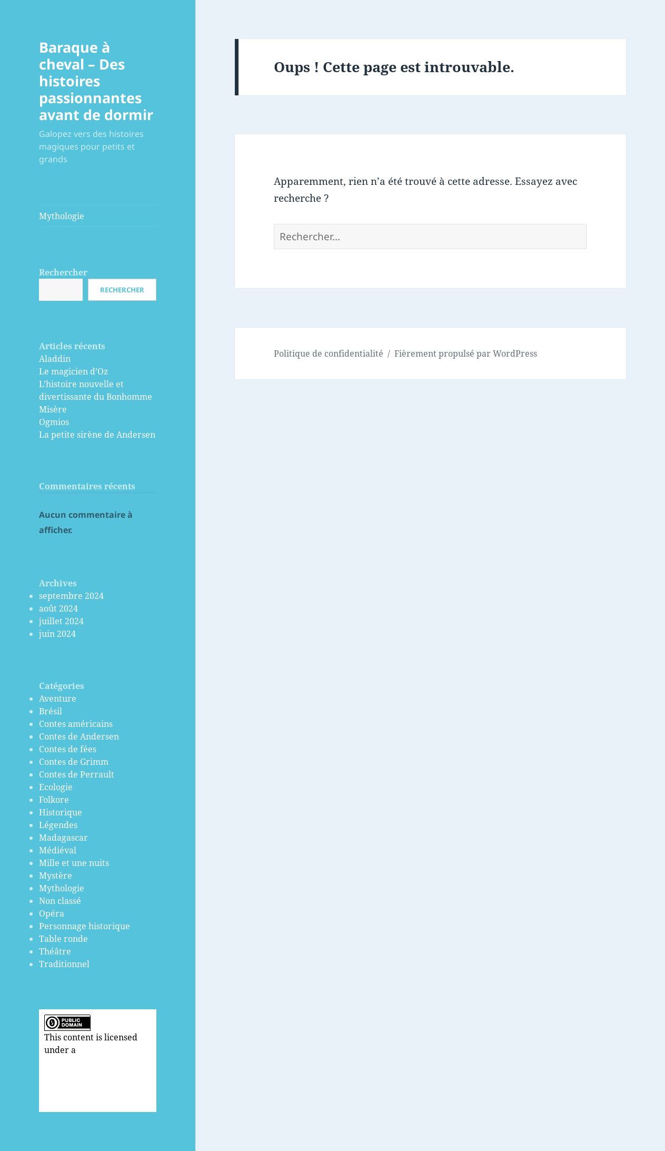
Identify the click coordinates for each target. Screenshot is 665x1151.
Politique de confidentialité (328, 353)
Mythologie (61, 216)
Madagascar (63, 837)
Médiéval (57, 850)
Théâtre (55, 951)
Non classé (60, 901)
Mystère (55, 875)
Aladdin (55, 359)
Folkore (54, 799)
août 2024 (58, 608)
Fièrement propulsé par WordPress (465, 353)
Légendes (58, 825)
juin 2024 (57, 634)
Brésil (50, 711)
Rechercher (63, 272)
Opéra (51, 913)
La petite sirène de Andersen (97, 434)
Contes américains (76, 724)
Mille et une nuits (74, 863)
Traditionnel (64, 964)
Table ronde (63, 939)
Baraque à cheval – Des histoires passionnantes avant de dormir (96, 80)
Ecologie (56, 787)
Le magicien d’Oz (73, 371)
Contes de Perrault (76, 774)
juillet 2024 (61, 621)
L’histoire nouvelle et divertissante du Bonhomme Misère (95, 396)
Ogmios (54, 422)
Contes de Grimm (73, 762)
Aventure (57, 698)
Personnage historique (84, 926)
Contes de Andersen (79, 736)
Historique (60, 812)
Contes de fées (67, 749)
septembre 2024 (71, 596)
